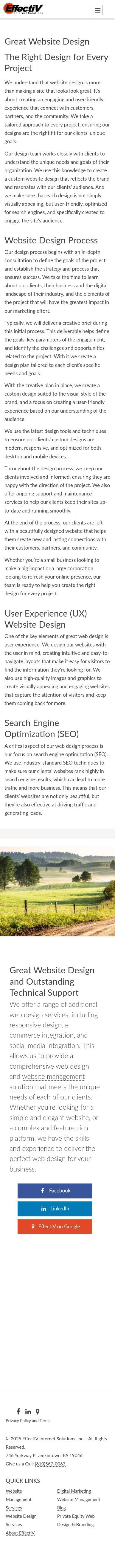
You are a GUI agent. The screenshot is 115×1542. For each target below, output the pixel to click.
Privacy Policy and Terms (28, 1420)
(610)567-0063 (50, 1463)
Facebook (54, 1190)
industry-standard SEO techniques (60, 762)
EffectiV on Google (55, 1226)
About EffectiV (20, 1532)
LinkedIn (55, 1208)
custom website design (33, 179)
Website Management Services (18, 1499)
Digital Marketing (74, 1491)
